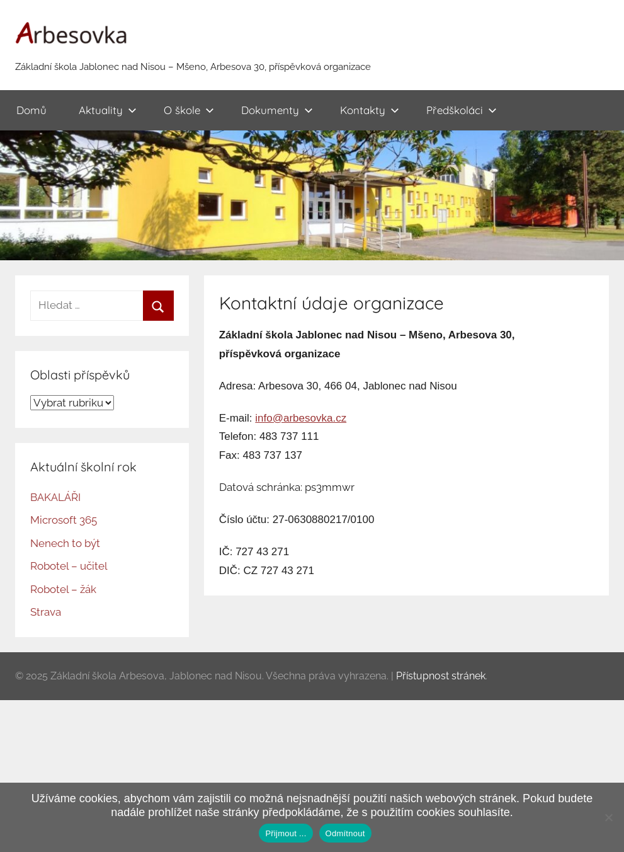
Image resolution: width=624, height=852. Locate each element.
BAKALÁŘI (55, 497)
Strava (45, 612)
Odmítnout (345, 833)
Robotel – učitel (69, 566)
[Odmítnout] (608, 817)
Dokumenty (277, 110)
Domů (31, 110)
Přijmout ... (285, 833)
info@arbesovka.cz (300, 418)
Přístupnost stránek (440, 676)
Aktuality (108, 110)
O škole (189, 110)
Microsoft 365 (63, 520)
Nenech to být (65, 543)
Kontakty (369, 110)
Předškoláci (461, 110)
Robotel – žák (63, 589)
